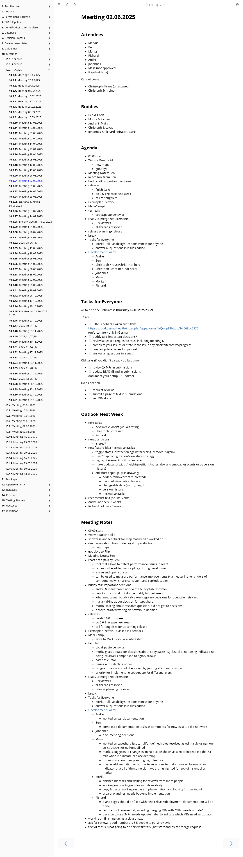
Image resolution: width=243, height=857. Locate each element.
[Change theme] (67, 4)
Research (9, 495)
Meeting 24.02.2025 (25, 106)
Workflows (10, 511)
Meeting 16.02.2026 (21, 436)
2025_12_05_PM (23, 378)
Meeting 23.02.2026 (21, 442)
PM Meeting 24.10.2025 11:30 (28, 313)
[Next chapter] (231, 843)
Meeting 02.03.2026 (21, 447)
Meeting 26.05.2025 (26, 175)
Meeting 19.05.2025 (26, 170)
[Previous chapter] (66, 843)
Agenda (89, 148)
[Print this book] (237, 4)
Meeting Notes (97, 522)
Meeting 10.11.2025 (26, 341)
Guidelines (10, 48)
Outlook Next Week (102, 414)
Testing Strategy (14, 500)
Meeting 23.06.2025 (26, 196)
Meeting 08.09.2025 (26, 269)
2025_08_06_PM (23, 242)
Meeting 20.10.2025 (26, 306)
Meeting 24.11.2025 (26, 363)
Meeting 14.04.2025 (26, 143)
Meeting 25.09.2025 (26, 285)
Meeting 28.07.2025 (26, 232)
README (13, 59)
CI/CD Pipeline (12, 22)
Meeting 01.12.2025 (26, 373)
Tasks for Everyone (101, 301)
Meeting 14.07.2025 (26, 216)
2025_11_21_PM (23, 357)
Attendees (92, 34)
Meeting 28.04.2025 (26, 154)
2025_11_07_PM (23, 336)
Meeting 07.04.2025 (26, 138)
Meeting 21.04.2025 (26, 149)
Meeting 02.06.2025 (26, 180)
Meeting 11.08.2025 (26, 248)
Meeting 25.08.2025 (26, 258)
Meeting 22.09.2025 (26, 279)
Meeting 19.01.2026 (20, 415)
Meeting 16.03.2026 (21, 458)
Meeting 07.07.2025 (26, 211)
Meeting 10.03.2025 (25, 117)
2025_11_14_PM (23, 347)
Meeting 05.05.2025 (26, 159)
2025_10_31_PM (23, 325)
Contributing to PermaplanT (20, 27)
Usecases (9, 505)
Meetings (9, 54)
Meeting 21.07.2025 (26, 227)
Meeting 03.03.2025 (25, 112)
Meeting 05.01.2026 (20, 405)
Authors (8, 11)
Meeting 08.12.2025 (26, 384)
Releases (9, 489)
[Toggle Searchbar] (75, 4)
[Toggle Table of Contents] (59, 4)
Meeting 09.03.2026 (21, 452)
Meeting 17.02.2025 (25, 101)
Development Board (102, 252)
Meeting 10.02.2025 (25, 96)
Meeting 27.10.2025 (26, 320)
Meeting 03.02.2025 (25, 90)
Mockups (9, 479)
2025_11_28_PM (23, 368)
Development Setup (15, 43)
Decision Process (13, 38)
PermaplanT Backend (16, 17)
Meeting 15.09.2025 (26, 274)
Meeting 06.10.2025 (26, 295)
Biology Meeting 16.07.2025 (30, 221)
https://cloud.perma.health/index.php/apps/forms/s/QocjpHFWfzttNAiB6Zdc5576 (143, 328)
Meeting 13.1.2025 (24, 75)
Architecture (11, 6)
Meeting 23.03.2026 (21, 463)
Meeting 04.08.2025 (26, 237)
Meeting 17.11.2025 (26, 352)
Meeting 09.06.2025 (26, 186)
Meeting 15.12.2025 (26, 389)
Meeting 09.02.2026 (20, 431)
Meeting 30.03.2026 (21, 468)
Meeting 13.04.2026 (21, 474)
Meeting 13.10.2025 (26, 300)
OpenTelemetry (13, 484)
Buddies (89, 106)
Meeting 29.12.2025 (26, 400)
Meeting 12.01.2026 (20, 410)
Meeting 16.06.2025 (26, 191)
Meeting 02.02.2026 (20, 426)
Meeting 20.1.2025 (24, 80)
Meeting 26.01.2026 (20, 421)
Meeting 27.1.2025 (24, 85)
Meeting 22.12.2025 (26, 394)
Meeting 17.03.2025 (26, 122)
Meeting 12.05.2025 (26, 165)
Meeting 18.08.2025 (26, 253)
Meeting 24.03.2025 (26, 128)
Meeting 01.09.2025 (26, 264)
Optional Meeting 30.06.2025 (24, 203)
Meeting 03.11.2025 (26, 331)
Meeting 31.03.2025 (26, 133)
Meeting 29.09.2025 (26, 290)
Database (9, 32)
